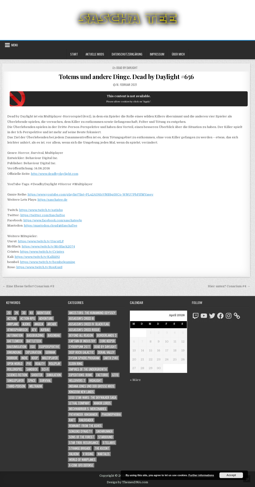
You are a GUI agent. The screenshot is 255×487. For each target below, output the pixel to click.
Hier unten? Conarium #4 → (229, 286)
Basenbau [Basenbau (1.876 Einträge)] (54, 335)
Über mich (178, 54)
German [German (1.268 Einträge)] (50, 352)
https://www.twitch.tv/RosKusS (39, 267)
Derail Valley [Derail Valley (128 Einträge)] (106, 352)
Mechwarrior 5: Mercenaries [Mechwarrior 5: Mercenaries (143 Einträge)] (87, 409)
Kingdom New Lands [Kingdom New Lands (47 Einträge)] (81, 392)
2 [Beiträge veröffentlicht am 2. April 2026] (159, 332)
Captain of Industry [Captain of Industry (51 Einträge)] (82, 341)
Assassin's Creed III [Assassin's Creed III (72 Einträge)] (81, 318)
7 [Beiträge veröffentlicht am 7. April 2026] (142, 341)
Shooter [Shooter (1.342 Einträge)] (36, 375)
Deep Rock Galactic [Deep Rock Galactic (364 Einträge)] (81, 352)
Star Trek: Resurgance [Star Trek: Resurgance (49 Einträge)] (84, 442)
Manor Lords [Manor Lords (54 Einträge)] (102, 403)
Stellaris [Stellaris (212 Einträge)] (109, 442)
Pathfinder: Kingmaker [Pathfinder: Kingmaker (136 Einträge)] (83, 414)
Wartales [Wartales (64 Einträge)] (104, 454)
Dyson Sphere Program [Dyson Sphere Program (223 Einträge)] (84, 358)
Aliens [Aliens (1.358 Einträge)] (26, 324)
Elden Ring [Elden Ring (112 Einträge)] (75, 363)
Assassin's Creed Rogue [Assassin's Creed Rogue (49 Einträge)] (84, 329)
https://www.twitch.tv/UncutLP (41, 241)
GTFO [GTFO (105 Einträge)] (115, 375)
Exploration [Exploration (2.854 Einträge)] (33, 352)
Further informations (201, 475)
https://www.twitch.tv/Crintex (42, 251)
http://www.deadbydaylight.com (54, 174)
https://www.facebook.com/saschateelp (52, 220)
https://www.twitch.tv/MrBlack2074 (48, 246)
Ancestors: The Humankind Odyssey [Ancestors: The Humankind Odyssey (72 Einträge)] (92, 313)
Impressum (157, 54)
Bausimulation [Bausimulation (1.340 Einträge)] (16, 346)
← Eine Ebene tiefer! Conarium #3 (28, 286)
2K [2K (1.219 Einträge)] (16, 313)
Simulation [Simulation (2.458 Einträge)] (54, 375)
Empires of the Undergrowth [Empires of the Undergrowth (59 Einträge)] (88, 369)
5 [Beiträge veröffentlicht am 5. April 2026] (183, 332)
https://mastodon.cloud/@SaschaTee (50, 225)
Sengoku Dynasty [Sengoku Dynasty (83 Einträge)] (80, 431)
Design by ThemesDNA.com (127, 482)
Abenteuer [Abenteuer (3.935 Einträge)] (43, 313)
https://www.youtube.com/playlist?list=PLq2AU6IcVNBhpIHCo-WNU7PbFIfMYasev (90, 194)
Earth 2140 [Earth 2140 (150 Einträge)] (111, 358)
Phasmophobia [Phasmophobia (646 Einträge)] (111, 414)
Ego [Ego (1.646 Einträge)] (32, 346)
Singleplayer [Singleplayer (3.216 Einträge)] (15, 380)
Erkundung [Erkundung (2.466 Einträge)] (14, 352)
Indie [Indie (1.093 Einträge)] (24, 358)
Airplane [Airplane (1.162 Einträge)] (12, 324)
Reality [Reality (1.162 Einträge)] (40, 363)
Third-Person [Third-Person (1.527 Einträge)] (16, 386)
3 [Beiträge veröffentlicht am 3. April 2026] (167, 332)
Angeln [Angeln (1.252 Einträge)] (38, 324)
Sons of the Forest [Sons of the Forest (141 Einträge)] (81, 437)
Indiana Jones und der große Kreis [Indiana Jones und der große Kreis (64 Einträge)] (91, 386)
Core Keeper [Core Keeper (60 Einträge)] (107, 341)
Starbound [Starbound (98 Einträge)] (105, 437)
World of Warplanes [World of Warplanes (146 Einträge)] (82, 459)
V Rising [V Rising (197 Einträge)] (88, 454)
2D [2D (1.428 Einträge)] (9, 313)
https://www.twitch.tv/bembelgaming (47, 262)
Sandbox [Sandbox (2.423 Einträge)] (31, 369)
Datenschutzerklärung (127, 54)
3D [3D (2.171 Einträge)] (23, 313)
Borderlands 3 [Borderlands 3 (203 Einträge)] (106, 335)
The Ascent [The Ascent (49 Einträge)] (102, 448)
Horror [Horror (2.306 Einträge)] (12, 358)
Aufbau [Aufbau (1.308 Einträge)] (45, 329)
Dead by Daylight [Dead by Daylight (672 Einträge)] (105, 346)
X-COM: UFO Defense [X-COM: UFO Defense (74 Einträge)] (81, 465)
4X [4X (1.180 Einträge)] (31, 313)
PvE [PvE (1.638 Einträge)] (29, 363)
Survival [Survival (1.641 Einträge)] (45, 380)
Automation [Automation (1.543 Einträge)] (15, 335)
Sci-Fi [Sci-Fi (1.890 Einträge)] (45, 369)
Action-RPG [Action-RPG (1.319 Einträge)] (27, 318)
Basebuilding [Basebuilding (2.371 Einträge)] (35, 335)
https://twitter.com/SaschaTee (42, 215)
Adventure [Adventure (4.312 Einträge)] (46, 318)
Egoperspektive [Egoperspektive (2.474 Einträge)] (49, 346)
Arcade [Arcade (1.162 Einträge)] (51, 324)
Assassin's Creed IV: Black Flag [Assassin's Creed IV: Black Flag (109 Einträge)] (89, 324)
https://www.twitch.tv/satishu (41, 210)
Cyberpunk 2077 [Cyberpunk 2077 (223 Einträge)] (79, 346)
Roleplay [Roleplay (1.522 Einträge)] (54, 363)
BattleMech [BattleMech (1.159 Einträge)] (14, 341)
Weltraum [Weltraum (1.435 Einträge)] (35, 386)
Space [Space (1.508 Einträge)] (31, 380)
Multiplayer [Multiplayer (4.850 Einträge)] (50, 358)
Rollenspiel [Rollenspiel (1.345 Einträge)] (14, 369)
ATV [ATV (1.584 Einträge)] (34, 329)
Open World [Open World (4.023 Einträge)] (14, 363)
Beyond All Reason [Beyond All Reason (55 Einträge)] (81, 335)
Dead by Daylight (127, 68)
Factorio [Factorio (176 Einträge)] (102, 375)
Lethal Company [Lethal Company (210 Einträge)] (79, 403)
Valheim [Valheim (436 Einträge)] (74, 454)
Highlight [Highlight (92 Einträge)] (95, 380)
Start (74, 54)
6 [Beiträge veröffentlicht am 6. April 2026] (134, 341)
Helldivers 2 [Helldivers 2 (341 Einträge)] (77, 380)
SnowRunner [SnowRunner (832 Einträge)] (104, 431)
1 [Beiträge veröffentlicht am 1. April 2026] (150, 332)
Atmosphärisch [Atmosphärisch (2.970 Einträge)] (17, 329)
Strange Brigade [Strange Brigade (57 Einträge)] (79, 448)
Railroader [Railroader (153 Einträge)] (86, 420)
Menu (14, 45)
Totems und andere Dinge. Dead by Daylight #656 (126, 76)
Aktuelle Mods (95, 54)
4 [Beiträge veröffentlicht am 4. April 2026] (175, 332)
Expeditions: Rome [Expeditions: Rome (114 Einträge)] (80, 375)
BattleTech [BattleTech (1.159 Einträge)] (34, 341)
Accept (231, 475)
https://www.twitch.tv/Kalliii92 (37, 257)
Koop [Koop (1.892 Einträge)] (35, 358)
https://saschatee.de (52, 199)
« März (135, 380)
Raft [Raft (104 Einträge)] (72, 420)
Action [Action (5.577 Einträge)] (11, 318)
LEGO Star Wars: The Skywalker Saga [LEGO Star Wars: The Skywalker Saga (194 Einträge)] (92, 397)
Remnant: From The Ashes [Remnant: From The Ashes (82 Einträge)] (85, 425)
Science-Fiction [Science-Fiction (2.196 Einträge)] (17, 375)
